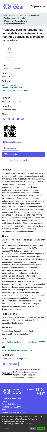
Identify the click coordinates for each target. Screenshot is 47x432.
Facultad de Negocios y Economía (31, 15)
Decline (32, 428)
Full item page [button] (10, 364)
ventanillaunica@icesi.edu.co (13, 412)
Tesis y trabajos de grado (14, 18)
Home (4, 15)
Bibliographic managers (14, 142)
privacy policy (28, 424)
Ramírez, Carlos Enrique (11, 101)
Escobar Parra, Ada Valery (12, 88)
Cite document (10, 148)
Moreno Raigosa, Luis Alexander (15, 90)
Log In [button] (39, 6)
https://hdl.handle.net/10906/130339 (17, 350)
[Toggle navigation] (44, 6)
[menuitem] (34, 6)
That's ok (40, 428)
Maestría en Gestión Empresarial (15, 21)
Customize (5, 428)
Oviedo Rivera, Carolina (11, 85)
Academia (13, 15)
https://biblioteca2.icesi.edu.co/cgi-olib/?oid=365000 (23, 342)
